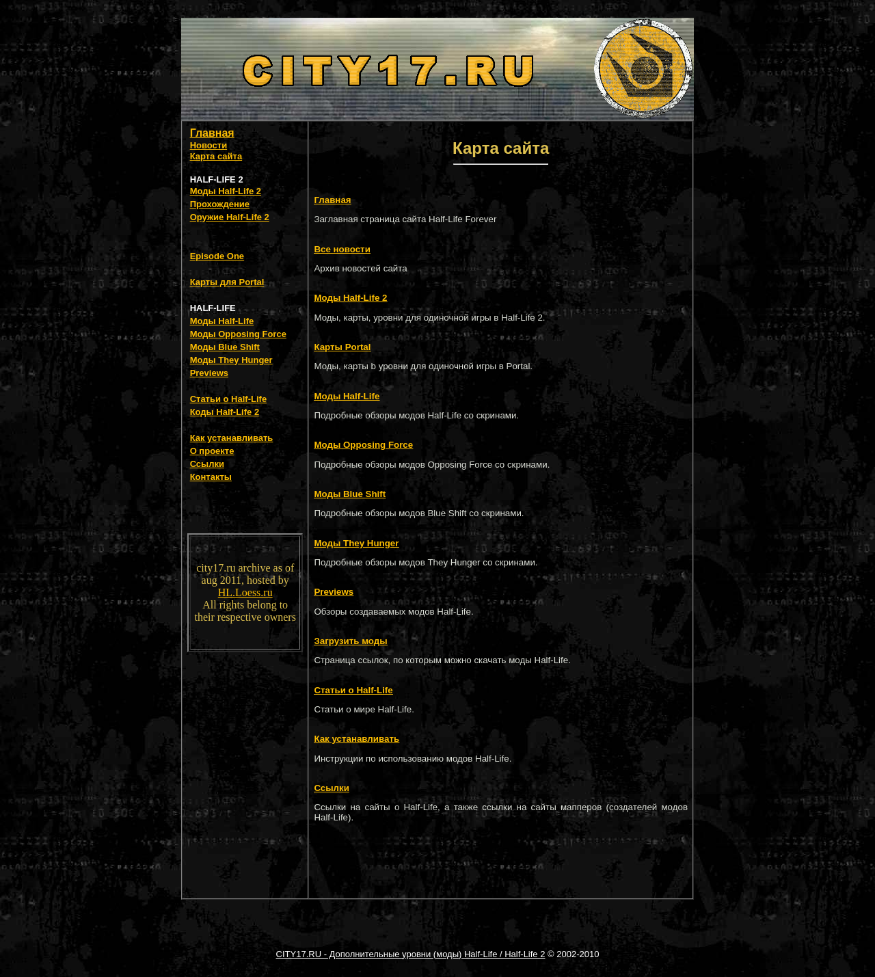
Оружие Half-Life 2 (229, 217)
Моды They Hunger (231, 360)
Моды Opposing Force (238, 334)
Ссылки (207, 464)
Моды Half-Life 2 (225, 191)
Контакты (211, 477)
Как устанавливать (231, 438)
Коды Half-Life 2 (225, 412)
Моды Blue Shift (225, 347)
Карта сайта (216, 156)
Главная (212, 133)
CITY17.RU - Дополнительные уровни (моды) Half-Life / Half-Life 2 (411, 954)
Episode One (217, 256)
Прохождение (220, 204)
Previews (209, 373)
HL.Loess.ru (245, 592)
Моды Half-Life (222, 321)
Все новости (342, 249)
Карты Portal (342, 347)
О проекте (212, 451)
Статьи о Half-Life (228, 399)
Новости (209, 145)
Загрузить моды (350, 641)
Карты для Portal (227, 282)
